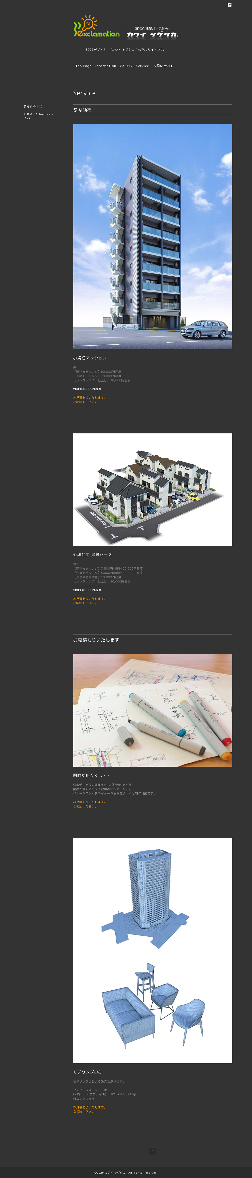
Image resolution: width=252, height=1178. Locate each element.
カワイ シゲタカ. (116, 1172)
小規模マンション (90, 358)
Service (142, 66)
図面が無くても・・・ (94, 775)
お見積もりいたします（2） (38, 116)
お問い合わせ (163, 66)
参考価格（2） (33, 106)
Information (105, 66)
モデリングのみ (87, 1072)
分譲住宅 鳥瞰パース (92, 554)
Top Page (83, 66)
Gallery (126, 66)
